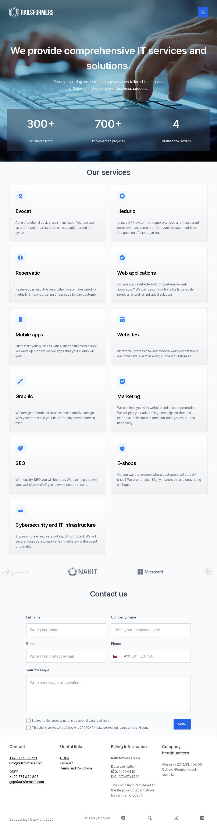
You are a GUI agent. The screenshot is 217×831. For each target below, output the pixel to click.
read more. (103, 720)
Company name (123, 617)
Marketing (128, 396)
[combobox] (120, 656)
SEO (20, 463)
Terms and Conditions (76, 768)
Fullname (33, 617)
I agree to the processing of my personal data (71, 721)
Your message (37, 670)
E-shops (126, 463)
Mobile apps (29, 335)
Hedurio (126, 211)
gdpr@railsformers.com (26, 782)
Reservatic (27, 273)
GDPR (64, 758)
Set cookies (18, 819)
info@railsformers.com (26, 763)
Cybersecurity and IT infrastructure (55, 525)
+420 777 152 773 (23, 758)
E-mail (31, 644)
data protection (107, 727)
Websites (128, 335)
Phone (116, 644)
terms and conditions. (134, 727)
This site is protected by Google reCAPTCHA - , (90, 727)
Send (182, 724)
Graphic (24, 396)
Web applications (136, 273)
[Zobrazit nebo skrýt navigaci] (203, 12)
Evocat (23, 211)
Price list (66, 763)
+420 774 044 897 (23, 777)
